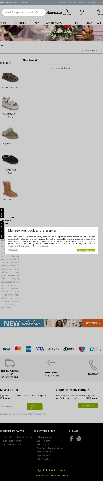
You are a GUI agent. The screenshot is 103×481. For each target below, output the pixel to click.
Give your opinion (2, 230)
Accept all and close (86, 250)
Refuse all (13, 250)
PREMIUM (2, 213)
